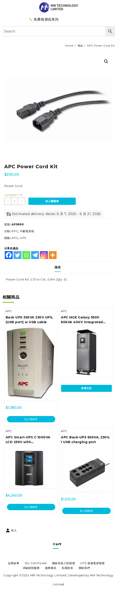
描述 (58, 267)
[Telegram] (35, 255)
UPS (23, 238)
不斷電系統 (27, 231)
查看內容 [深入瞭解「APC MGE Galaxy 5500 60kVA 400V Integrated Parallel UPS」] (86, 388)
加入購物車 (52, 201)
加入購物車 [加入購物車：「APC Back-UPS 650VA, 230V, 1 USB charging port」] (86, 510)
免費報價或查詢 (46, 19)
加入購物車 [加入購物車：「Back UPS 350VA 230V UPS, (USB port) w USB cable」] (31, 419)
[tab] (58, 267)
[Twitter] (17, 255)
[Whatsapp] (26, 255)
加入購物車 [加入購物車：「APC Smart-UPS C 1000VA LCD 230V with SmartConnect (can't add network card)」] (31, 507)
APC (14, 231)
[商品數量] (14, 201)
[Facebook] (9, 255)
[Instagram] (44, 255)
